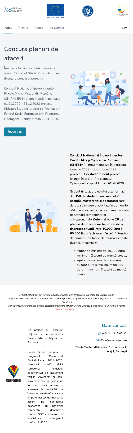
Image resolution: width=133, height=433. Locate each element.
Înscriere (23, 27)
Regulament (57, 27)
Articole (39, 27)
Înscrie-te (15, 132)
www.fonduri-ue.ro (66, 309)
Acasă (8, 27)
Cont (124, 27)
